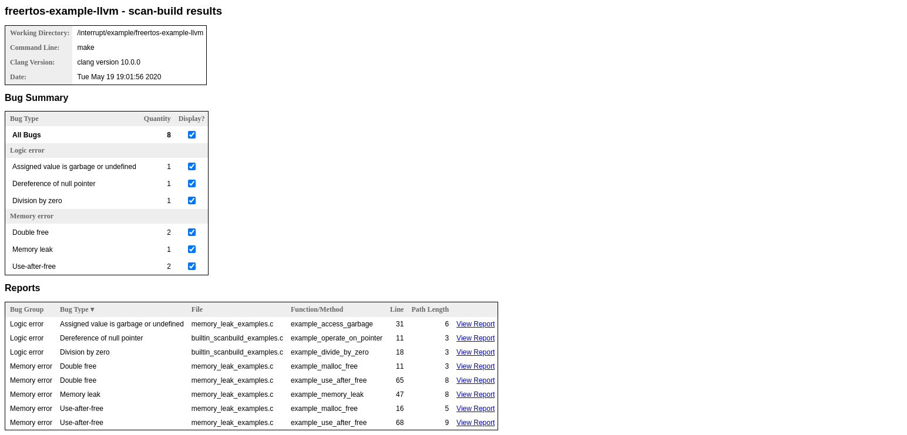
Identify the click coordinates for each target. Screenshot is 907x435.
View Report (475, 324)
